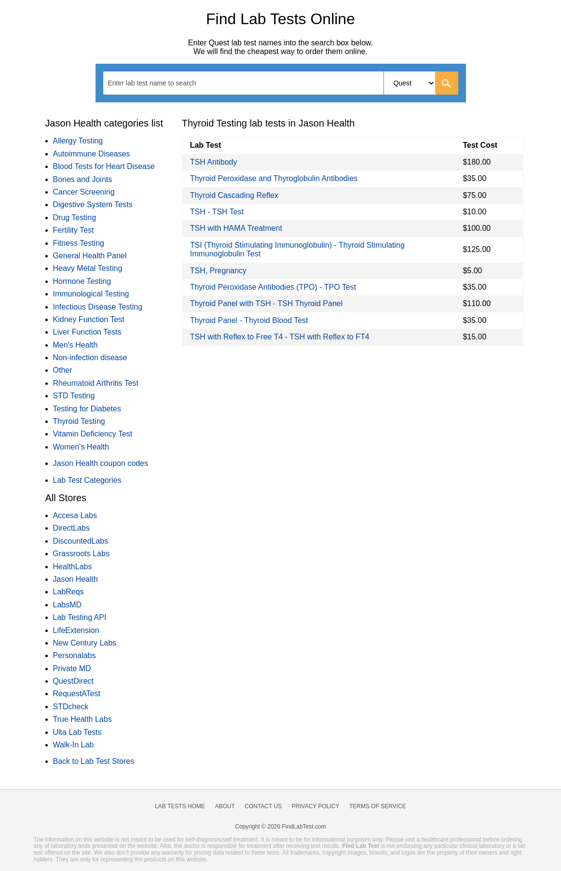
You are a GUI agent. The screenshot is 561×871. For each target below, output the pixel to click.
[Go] (446, 83)
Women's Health (81, 447)
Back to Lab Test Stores (94, 761)
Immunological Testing (91, 294)
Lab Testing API (80, 617)
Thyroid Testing (79, 421)
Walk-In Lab (73, 745)
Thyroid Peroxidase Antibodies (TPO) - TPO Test (273, 287)
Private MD (72, 668)
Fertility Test (73, 230)
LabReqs (68, 592)
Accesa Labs (75, 515)
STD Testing (74, 396)
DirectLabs (71, 528)
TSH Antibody (213, 162)
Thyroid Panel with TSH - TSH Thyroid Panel (266, 303)
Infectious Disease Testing (98, 307)
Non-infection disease (90, 357)
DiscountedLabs (81, 541)
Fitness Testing (78, 243)
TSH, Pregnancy (218, 271)
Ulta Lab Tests (77, 732)
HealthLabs (72, 566)
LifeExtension (76, 630)
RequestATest (76, 693)
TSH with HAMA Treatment (236, 228)
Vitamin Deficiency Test (93, 434)
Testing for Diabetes (87, 409)
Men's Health (75, 345)
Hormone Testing (82, 281)
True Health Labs (82, 719)
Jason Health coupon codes (100, 463)
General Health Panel (90, 256)
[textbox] (158, 82)
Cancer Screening (84, 192)
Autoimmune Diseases (91, 154)
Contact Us (263, 806)
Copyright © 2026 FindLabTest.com (280, 826)
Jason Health (75, 579)
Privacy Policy (316, 806)
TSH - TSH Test (217, 212)
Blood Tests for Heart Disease (104, 166)
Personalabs (74, 655)
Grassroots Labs (81, 553)
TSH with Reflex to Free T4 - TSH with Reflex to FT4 (279, 337)
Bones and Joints (82, 179)
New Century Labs (85, 643)
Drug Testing (74, 217)
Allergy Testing (78, 141)
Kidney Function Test (88, 319)
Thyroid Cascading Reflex (234, 195)
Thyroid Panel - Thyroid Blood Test (249, 320)
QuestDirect (73, 681)
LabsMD (67, 605)
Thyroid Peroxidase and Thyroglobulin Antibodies (273, 178)
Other (62, 370)
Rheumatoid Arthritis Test (96, 383)
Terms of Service (377, 806)
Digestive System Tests (93, 204)
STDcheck (71, 706)
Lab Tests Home (180, 806)
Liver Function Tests (87, 332)
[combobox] (280, 83)
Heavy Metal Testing (88, 268)
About (224, 806)
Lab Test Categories (87, 480)
